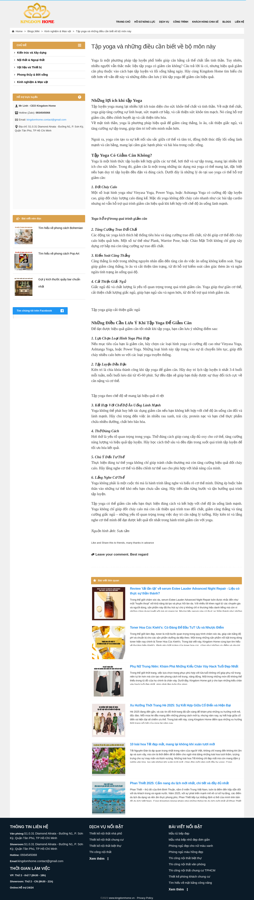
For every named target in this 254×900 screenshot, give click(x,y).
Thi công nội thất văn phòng (187, 864)
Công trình (180, 21)
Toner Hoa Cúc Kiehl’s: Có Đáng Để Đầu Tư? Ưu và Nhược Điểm (177, 627)
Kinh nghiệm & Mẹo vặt (30, 82)
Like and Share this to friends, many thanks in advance (122, 542)
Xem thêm (99, 858)
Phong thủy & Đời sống (30, 74)
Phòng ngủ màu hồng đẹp (186, 852)
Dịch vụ (164, 21)
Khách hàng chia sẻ (205, 21)
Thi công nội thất (100, 852)
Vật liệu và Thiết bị (27, 67)
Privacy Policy (145, 897)
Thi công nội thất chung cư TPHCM (192, 870)
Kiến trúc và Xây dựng (29, 52)
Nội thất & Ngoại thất (29, 60)
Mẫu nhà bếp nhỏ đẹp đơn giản (189, 839)
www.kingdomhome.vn (122, 897)
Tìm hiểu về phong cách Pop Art (58, 253)
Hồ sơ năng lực (144, 21)
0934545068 (28, 855)
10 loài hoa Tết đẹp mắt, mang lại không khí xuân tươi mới (172, 744)
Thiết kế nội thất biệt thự (105, 845)
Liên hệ (239, 21)
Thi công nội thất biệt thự (185, 858)
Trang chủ (123, 21)
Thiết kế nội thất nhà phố (105, 833)
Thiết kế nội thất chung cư (106, 839)
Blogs (226, 21)
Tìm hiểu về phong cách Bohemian (60, 228)
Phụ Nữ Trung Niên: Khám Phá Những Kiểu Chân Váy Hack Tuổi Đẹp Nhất (184, 666)
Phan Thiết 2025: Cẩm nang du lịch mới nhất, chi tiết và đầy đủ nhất (179, 783)
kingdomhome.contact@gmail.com (46, 119)
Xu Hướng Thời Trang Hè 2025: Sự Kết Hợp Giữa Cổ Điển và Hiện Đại (180, 705)
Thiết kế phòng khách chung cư (189, 876)
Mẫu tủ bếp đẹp (179, 833)
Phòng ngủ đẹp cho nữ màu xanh (191, 845)
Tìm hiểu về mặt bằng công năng (190, 882)
